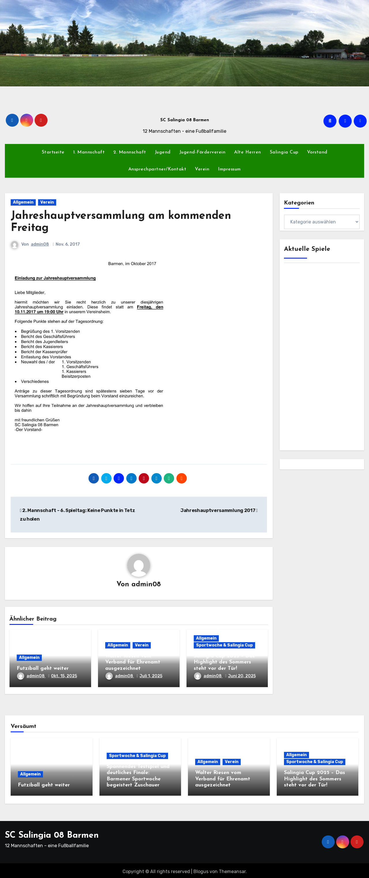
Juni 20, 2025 (242, 676)
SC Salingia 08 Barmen (184, 120)
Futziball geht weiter (43, 669)
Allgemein (23, 202)
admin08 (40, 244)
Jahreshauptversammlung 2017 (219, 510)
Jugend (163, 152)
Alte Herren (247, 152)
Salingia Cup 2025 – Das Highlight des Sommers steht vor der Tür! (224, 663)
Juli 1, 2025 (151, 676)
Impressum (229, 169)
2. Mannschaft (129, 152)
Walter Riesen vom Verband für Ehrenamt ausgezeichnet (132, 663)
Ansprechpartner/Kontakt (157, 169)
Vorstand (317, 152)
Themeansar (232, 869)
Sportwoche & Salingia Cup (224, 645)
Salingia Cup (284, 152)
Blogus (200, 869)
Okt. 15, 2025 (64, 676)
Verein (202, 169)
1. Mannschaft (89, 152)
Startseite (53, 152)
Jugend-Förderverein (202, 152)
